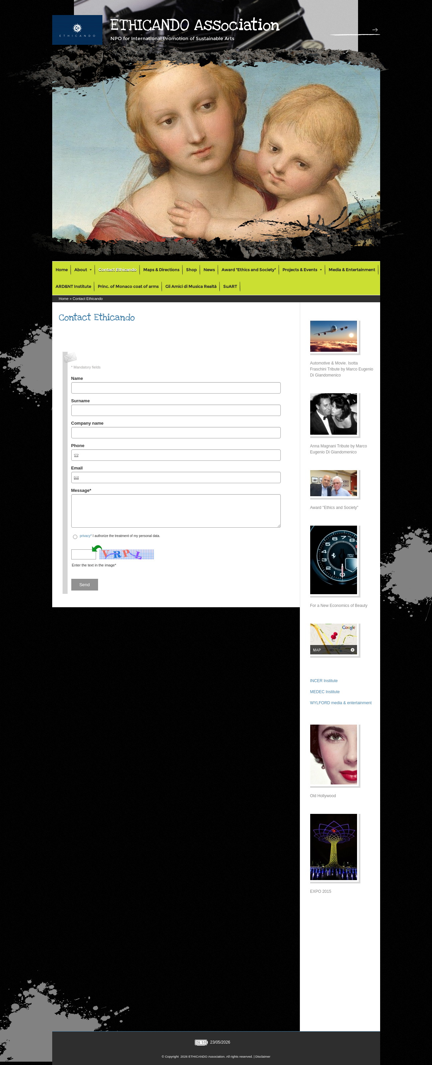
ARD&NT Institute (73, 286)
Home (62, 269)
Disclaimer (262, 1056)
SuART (230, 286)
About (83, 269)
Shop (191, 269)
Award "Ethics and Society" (249, 269)
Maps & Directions (161, 269)
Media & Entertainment (352, 269)
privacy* (86, 536)
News (209, 269)
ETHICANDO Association (195, 25)
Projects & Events (302, 269)
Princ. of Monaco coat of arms (128, 286)
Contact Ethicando (117, 269)
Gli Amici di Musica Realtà (191, 286)
